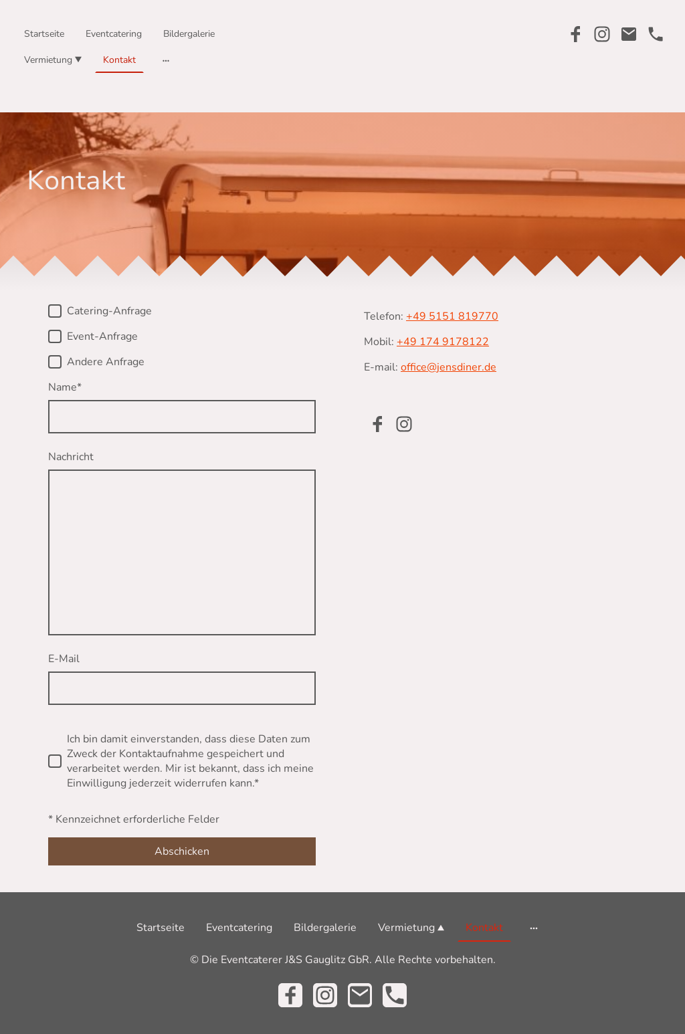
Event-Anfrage (102, 336)
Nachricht (71, 456)
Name (65, 387)
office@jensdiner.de (448, 367)
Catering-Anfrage (109, 311)
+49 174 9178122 (443, 341)
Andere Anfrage (105, 361)
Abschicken (182, 851)
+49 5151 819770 (452, 316)
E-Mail (64, 658)
